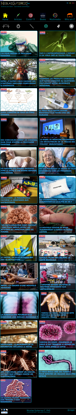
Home (5, 19)
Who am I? (70, 19)
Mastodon (1, 0)
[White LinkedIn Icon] (2, 410)
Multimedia (55, 19)
